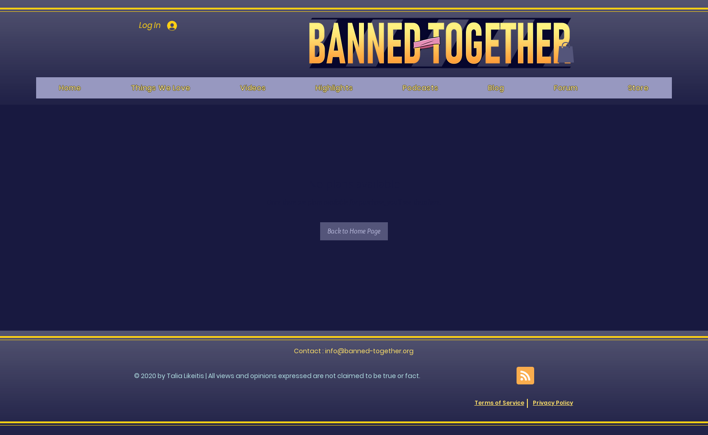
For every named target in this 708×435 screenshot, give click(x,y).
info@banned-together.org (369, 350)
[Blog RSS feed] (525, 376)
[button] (565, 52)
